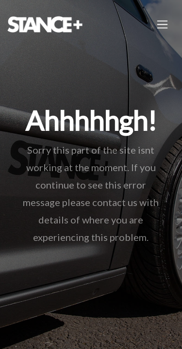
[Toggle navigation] (162, 24)
